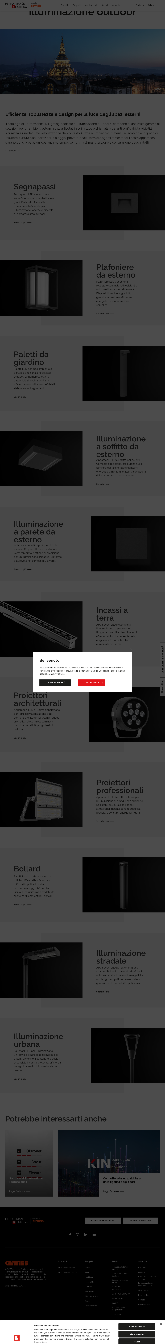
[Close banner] (161, 1304)
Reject (137, 1322)
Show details (135, 1339)
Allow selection (137, 1314)
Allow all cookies (137, 1307)
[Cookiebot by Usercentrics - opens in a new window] (16, 1339)
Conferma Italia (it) (55, 682)
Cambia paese (91, 682)
